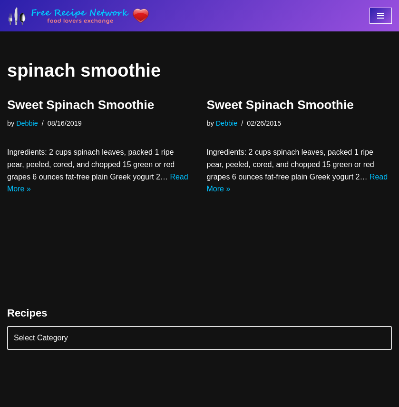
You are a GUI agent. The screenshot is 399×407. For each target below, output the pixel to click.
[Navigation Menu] (381, 16)
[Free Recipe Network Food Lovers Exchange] (78, 16)
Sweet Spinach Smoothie (80, 105)
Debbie (27, 123)
